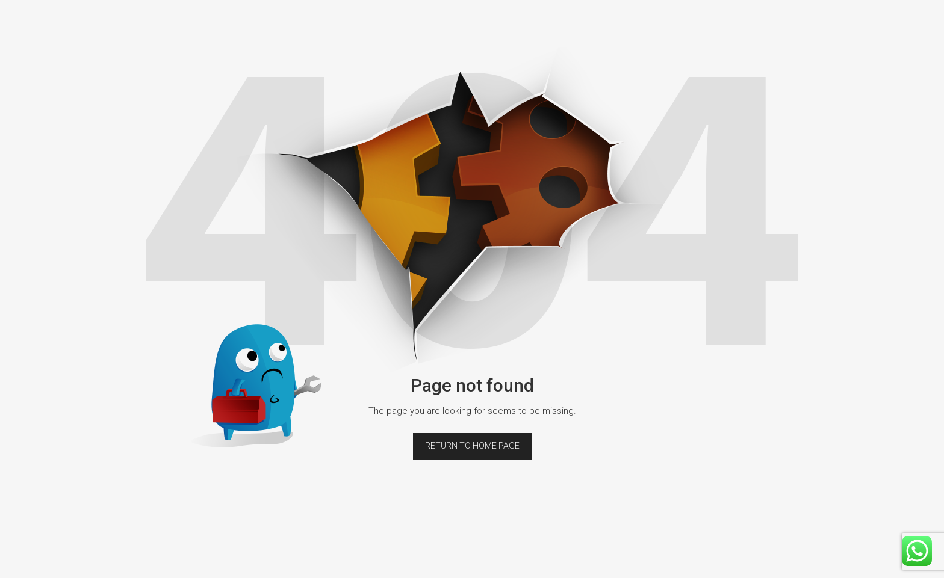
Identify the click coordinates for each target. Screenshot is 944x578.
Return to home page (472, 445)
